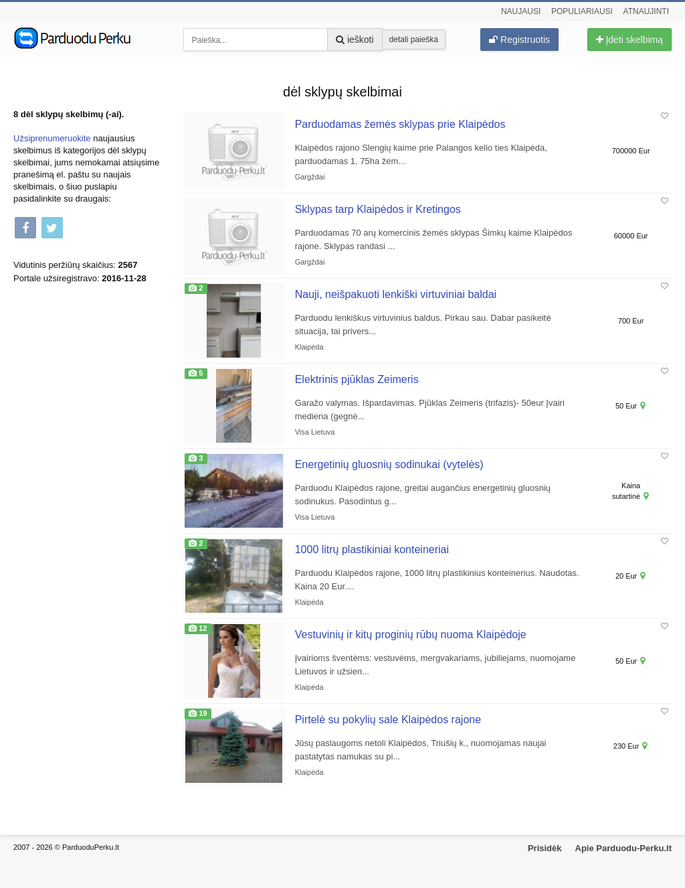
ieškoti (355, 39)
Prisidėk (545, 848)
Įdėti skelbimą (629, 39)
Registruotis (519, 39)
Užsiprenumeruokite (52, 138)
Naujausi (521, 11)
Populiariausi (582, 11)
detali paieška (413, 39)
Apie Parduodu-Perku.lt (623, 848)
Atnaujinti (646, 11)
